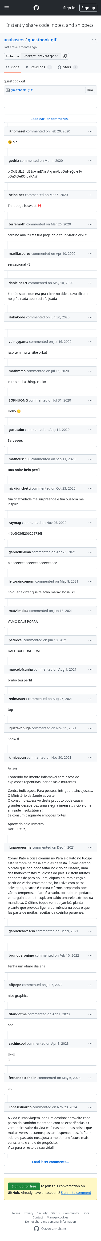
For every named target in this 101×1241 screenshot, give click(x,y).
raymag (15, 522)
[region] (50, 101)
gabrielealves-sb (22, 931)
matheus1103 (19, 459)
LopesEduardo (20, 1107)
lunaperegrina (20, 847)
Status (55, 1213)
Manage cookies (57, 1217)
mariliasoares (19, 253)
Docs (86, 1213)
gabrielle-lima (20, 552)
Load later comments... (50, 1162)
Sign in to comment (76, 1192)
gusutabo (16, 429)
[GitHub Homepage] (36, 1229)
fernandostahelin (22, 1077)
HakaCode (17, 317)
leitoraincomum (21, 581)
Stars (68, 67)
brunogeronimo (21, 955)
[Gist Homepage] (36, 8)
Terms (16, 1213)
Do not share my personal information (50, 1222)
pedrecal (16, 640)
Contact (38, 1217)
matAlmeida (18, 610)
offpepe (15, 984)
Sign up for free (24, 1186)
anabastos (14, 40)
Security (42, 1213)
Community (71, 1213)
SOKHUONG (18, 400)
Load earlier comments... (50, 118)
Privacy (28, 1213)
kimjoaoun (17, 757)
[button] (65, 56)
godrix (14, 160)
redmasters (18, 698)
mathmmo (17, 371)
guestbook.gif (42, 40)
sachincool (17, 1043)
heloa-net (16, 195)
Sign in (69, 7)
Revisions (38, 67)
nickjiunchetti (20, 488)
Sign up (88, 7)
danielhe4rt (18, 283)
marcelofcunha (21, 669)
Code (13, 67)
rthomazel (17, 131)
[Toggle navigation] (6, 8)
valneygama (18, 341)
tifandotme (18, 1014)
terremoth (17, 224)
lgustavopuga (20, 728)
